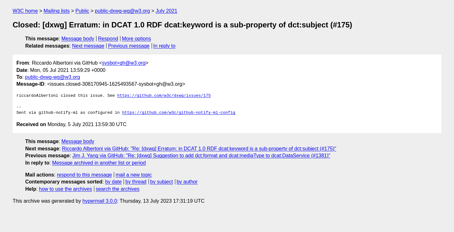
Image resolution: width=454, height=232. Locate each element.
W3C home (25, 11)
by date (113, 181)
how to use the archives (65, 189)
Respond (108, 38)
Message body (77, 38)
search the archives (118, 189)
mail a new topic (134, 174)
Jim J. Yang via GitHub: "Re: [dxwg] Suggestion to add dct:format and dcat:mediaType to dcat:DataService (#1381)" (201, 155)
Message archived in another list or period (99, 162)
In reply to (164, 46)
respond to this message (84, 174)
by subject (161, 181)
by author (187, 181)
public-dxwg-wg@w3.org (122, 11)
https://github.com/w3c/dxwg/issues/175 (164, 96)
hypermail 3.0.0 (99, 201)
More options (136, 38)
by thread (136, 181)
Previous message (129, 46)
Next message (88, 46)
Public (82, 11)
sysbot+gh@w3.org (124, 63)
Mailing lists (57, 11)
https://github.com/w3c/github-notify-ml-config (178, 113)
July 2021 (167, 11)
